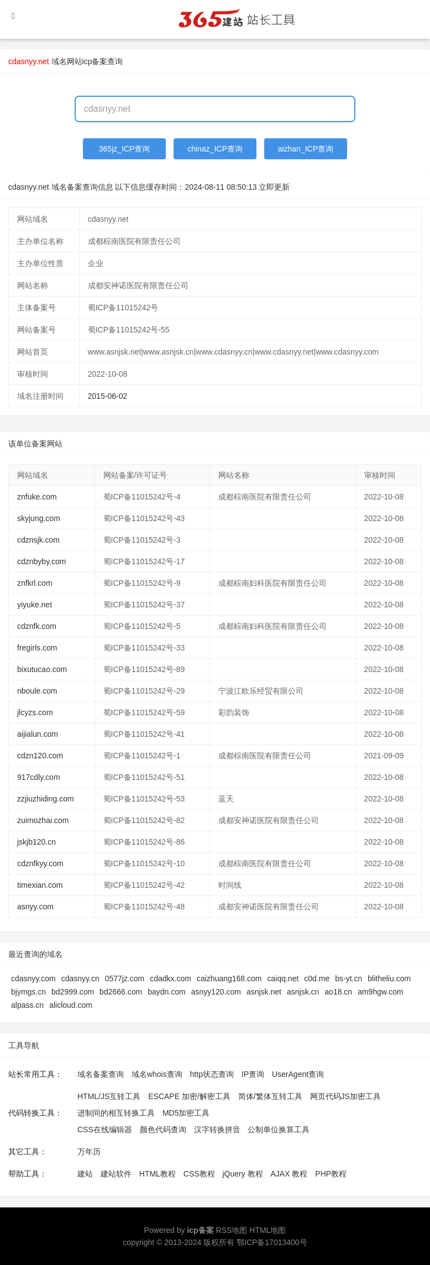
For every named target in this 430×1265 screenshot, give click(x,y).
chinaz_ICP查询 (215, 148)
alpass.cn (27, 1005)
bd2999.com (72, 991)
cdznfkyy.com (40, 863)
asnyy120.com (216, 991)
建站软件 (116, 1173)
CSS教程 (199, 1173)
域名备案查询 (100, 1074)
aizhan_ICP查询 (305, 148)
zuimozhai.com (43, 820)
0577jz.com (125, 978)
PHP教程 (331, 1173)
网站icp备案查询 (95, 61)
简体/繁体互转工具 (270, 1096)
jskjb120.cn (36, 841)
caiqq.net (283, 978)
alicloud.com (70, 1005)
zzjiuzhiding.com (45, 798)
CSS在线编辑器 (104, 1129)
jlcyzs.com (35, 712)
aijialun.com (37, 734)
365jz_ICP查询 (124, 148)
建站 (85, 1173)
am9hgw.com (380, 991)
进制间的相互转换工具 (116, 1112)
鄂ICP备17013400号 (272, 1242)
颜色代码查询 (163, 1129)
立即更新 (274, 187)
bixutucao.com (42, 669)
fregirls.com (37, 647)
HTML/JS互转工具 (108, 1096)
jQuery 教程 (242, 1173)
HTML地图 (267, 1230)
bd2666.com (120, 991)
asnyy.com (35, 906)
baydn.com (166, 991)
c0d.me (316, 978)
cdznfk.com (36, 626)
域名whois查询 (157, 1074)
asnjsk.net (264, 991)
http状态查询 (212, 1074)
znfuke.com (37, 496)
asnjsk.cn (303, 991)
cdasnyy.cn (80, 978)
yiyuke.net (34, 604)
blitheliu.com (389, 978)
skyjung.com (38, 518)
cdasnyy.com (33, 978)
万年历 (89, 1151)
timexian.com (39, 885)
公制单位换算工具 (279, 1129)
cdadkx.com (170, 978)
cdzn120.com (40, 755)
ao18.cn (338, 991)
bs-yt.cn (348, 978)
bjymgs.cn (28, 991)
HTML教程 (157, 1173)
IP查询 (253, 1074)
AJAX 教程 (289, 1173)
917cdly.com (38, 777)
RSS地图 (232, 1230)
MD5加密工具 (186, 1112)
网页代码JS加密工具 (345, 1096)
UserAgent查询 (298, 1074)
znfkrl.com (35, 583)
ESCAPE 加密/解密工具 (189, 1096)
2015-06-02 (108, 396)
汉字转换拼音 (217, 1129)
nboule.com (37, 690)
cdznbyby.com (41, 561)
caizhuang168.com (229, 978)
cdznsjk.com (38, 539)
